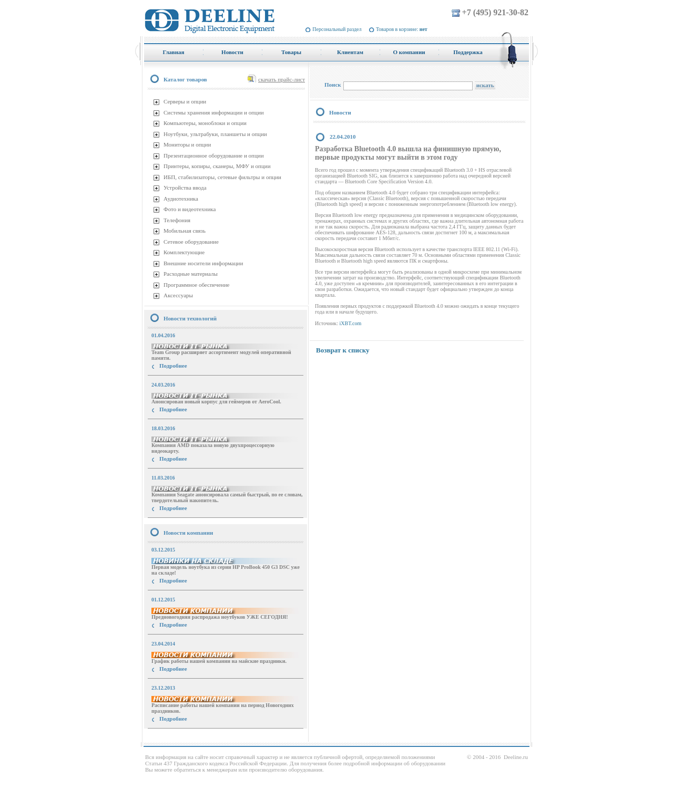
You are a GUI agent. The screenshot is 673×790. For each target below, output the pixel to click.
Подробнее (173, 365)
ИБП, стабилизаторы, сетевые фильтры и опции (222, 177)
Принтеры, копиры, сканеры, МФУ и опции (217, 166)
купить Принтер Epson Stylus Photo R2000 (191, 738)
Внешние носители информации (203, 263)
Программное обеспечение (196, 285)
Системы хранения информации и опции (214, 112)
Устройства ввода (185, 187)
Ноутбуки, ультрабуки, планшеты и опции (215, 134)
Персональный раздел (336, 29)
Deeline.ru (516, 757)
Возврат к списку (343, 350)
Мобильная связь (185, 230)
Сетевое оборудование (191, 241)
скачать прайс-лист (281, 79)
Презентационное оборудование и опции (214, 155)
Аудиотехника (181, 198)
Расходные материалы (191, 274)
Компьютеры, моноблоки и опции (205, 123)
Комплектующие (184, 252)
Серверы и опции (185, 101)
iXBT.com (351, 323)
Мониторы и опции (187, 144)
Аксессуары (178, 295)
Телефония (177, 220)
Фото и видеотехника (190, 209)
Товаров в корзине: (401, 29)
